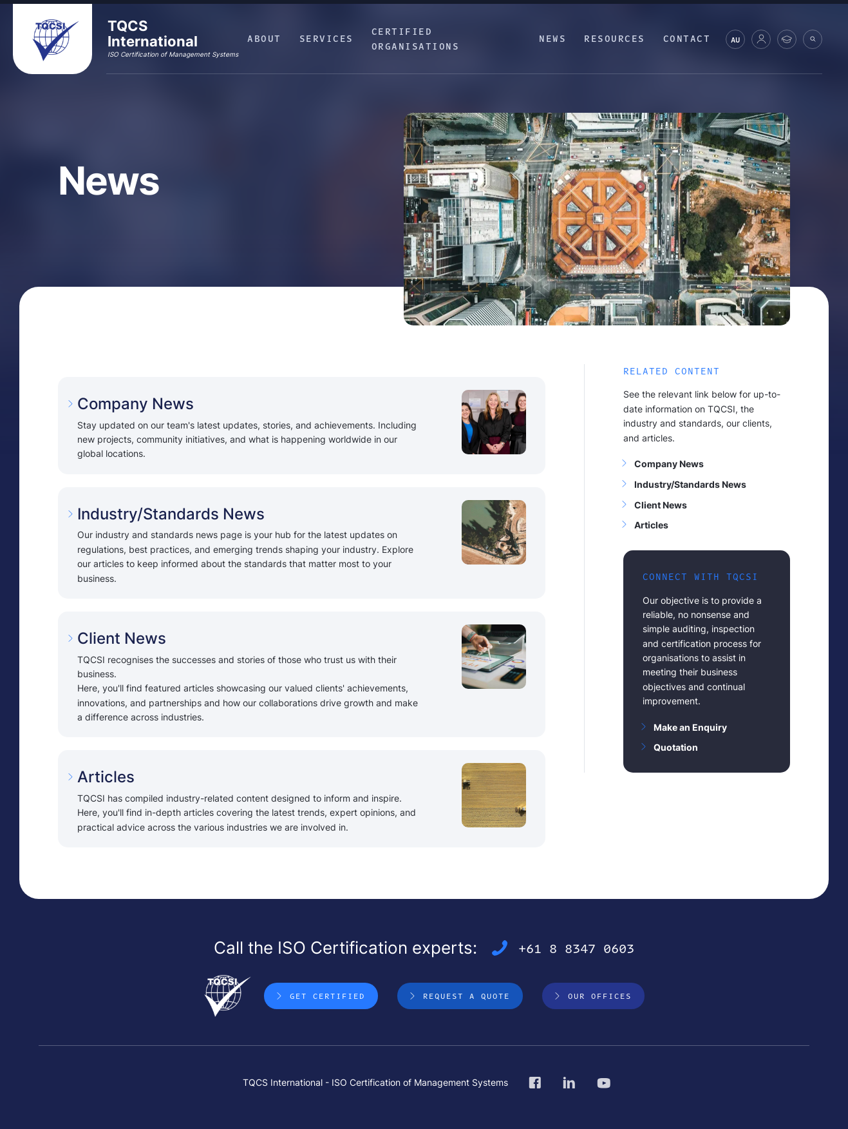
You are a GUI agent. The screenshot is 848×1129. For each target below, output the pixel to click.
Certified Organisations (416, 38)
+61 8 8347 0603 (576, 948)
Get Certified (327, 995)
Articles (651, 524)
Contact (687, 38)
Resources (614, 38)
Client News (660, 504)
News (552, 38)
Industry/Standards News (690, 484)
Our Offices (600, 995)
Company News (669, 463)
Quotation (676, 747)
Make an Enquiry (690, 727)
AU (735, 41)
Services (326, 38)
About (264, 38)
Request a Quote (466, 995)
